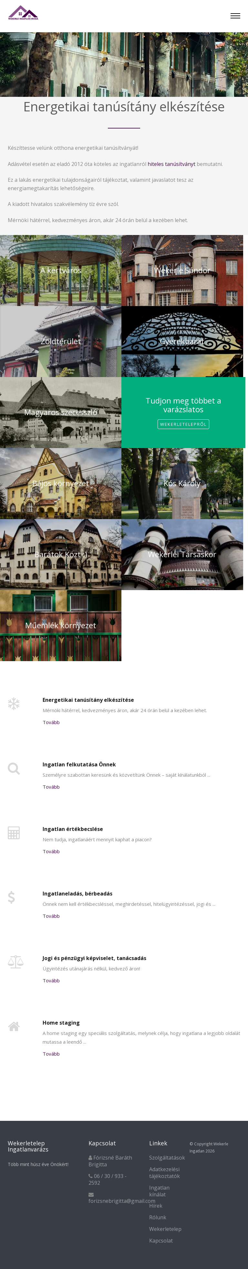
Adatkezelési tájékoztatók (164, 1173)
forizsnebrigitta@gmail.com (121, 1200)
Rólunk (157, 1217)
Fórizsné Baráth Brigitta (110, 1161)
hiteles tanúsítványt (171, 164)
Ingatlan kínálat (159, 1191)
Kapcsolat (161, 1240)
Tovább (51, 722)
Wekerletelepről (183, 424)
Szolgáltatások (167, 1157)
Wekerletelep (165, 1229)
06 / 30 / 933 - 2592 (107, 1179)
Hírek (155, 1205)
